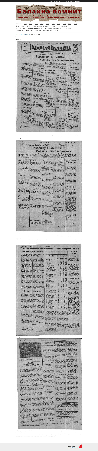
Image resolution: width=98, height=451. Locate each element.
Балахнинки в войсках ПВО (24, 30)
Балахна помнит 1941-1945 (41, 26)
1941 (36, 24)
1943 (47, 24)
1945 (58, 24)
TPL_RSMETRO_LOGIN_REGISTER (72, 1)
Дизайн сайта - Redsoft (73, 447)
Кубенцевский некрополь (50, 30)
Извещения (68, 28)
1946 (64, 24)
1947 (25, 24)
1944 (53, 24)
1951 (17, 26)
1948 (30, 24)
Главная (18, 24)
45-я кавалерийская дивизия (53, 28)
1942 (41, 24)
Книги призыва (20, 28)
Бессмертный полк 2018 (34, 28)
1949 (69, 24)
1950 (75, 24)
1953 (28, 26)
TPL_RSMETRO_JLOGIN (55, 1)
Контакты (38, 30)
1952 (23, 26)
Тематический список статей (60, 26)
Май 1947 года (27, 34)
